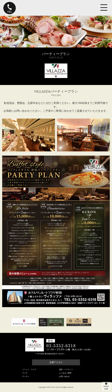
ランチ (24, 373)
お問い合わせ (64, 376)
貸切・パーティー (66, 369)
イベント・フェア (29, 369)
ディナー (25, 376)
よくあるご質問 (65, 373)
